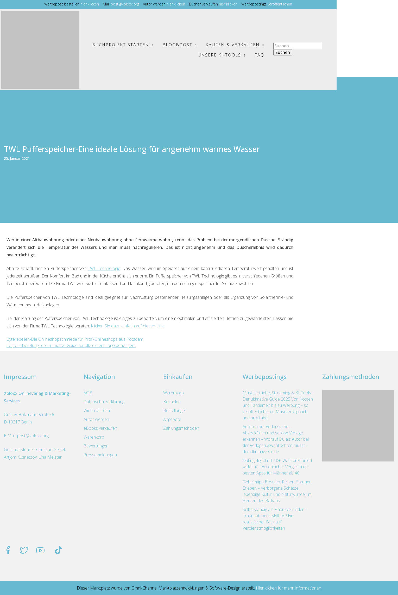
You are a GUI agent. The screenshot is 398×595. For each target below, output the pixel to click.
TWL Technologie (104, 268)
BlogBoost (177, 45)
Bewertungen (96, 446)
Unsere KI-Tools (294, 45)
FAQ (315, 55)
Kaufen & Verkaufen (232, 45)
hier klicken (120, 4)
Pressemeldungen (100, 455)
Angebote (172, 419)
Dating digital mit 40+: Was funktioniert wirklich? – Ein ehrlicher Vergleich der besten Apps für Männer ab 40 (277, 467)
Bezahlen (172, 401)
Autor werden (96, 419)
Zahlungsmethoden (181, 428)
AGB (88, 393)
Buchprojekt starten (120, 45)
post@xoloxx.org (156, 4)
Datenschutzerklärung (104, 401)
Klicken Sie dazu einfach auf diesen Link (127, 326)
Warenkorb (94, 437)
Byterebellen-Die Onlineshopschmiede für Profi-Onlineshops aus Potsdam (75, 339)
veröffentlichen (311, 4)
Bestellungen (175, 410)
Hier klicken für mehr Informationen (288, 588)
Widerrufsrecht (97, 410)
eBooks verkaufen (100, 428)
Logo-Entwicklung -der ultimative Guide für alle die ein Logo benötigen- (71, 345)
